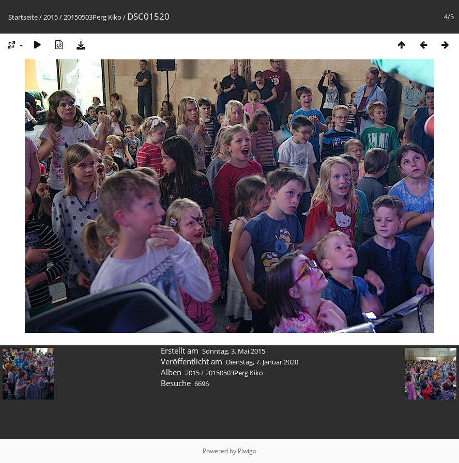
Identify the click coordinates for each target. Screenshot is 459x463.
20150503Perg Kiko (92, 17)
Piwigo (247, 450)
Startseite (23, 17)
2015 (50, 17)
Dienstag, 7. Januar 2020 (262, 361)
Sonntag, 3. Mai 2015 (233, 351)
